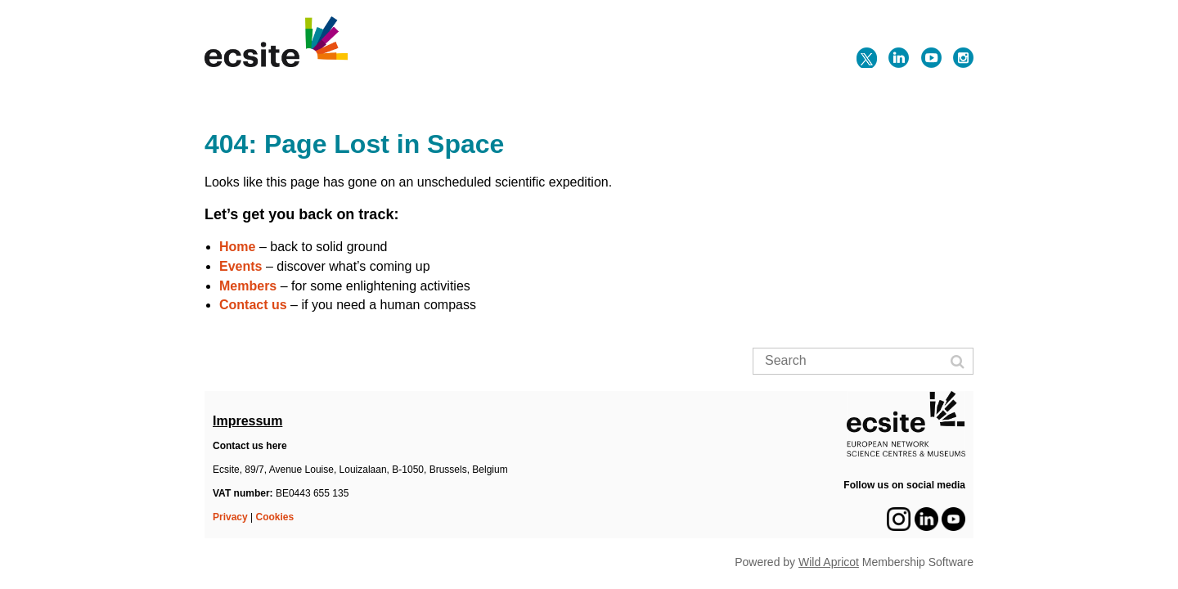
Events (240, 266)
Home (237, 247)
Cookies (275, 517)
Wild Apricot (828, 562)
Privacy (230, 517)
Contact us (253, 305)
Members (248, 286)
